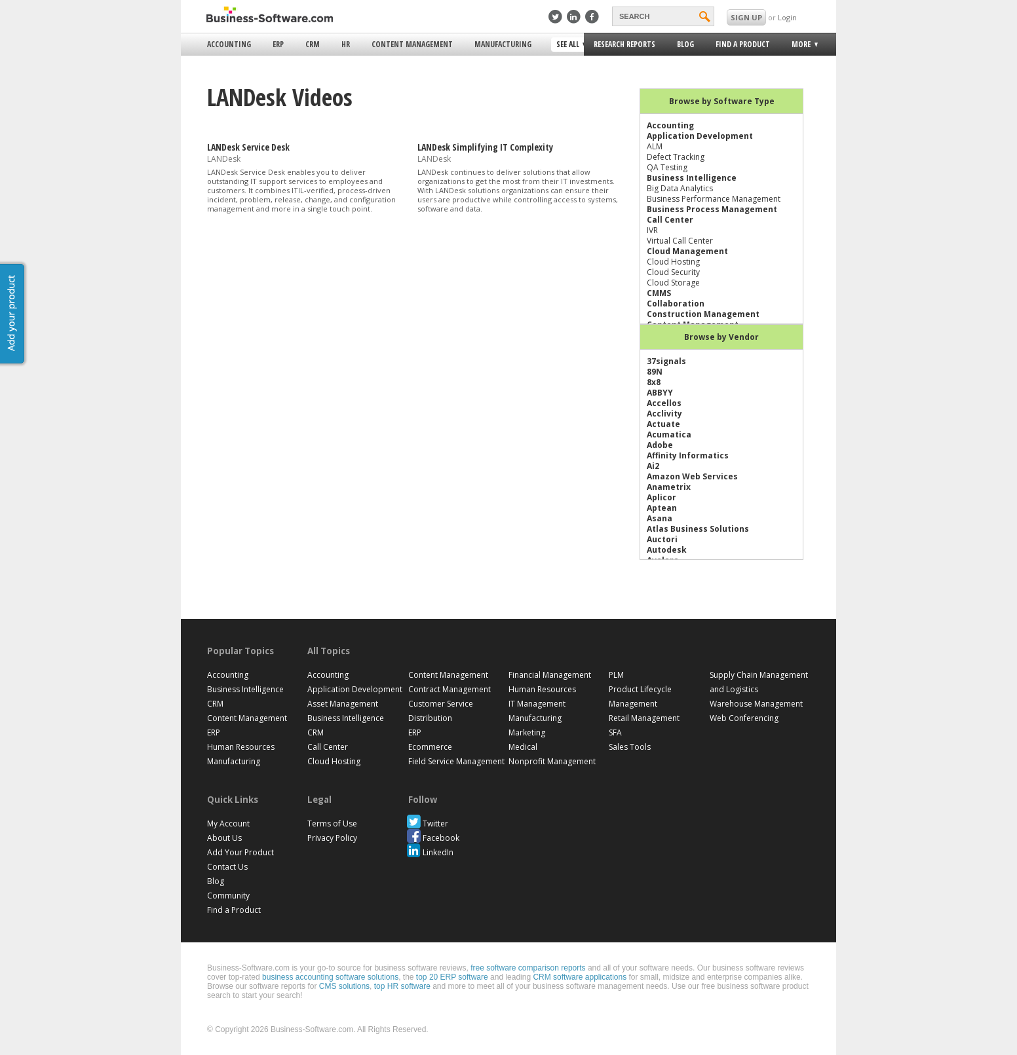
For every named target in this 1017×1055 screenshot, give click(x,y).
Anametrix (669, 486)
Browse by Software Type (722, 101)
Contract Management (449, 689)
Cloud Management (687, 251)
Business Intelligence (692, 177)
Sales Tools (630, 746)
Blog (685, 44)
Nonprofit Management (552, 761)
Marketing (526, 732)
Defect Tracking (675, 156)
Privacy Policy (332, 837)
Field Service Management (456, 761)
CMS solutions (344, 986)
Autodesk (667, 549)
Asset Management (342, 703)
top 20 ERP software (452, 977)
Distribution (430, 718)
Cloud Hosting (673, 261)
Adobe (660, 445)
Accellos (664, 403)
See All (569, 45)
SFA (615, 732)
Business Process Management (712, 209)
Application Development (700, 135)
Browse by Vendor (721, 336)
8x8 (654, 382)
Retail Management (644, 718)
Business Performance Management (713, 198)
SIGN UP (746, 17)
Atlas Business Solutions (698, 528)
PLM (616, 674)
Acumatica (669, 434)
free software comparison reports (527, 967)
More (800, 46)
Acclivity (664, 413)
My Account (228, 823)
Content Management (412, 44)
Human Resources (241, 746)
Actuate (663, 424)
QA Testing (667, 167)
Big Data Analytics (680, 188)
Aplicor (661, 497)
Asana (659, 518)
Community (228, 895)
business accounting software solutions (330, 977)
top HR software (402, 986)
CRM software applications (579, 977)
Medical (522, 746)
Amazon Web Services (692, 476)
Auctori (662, 539)
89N (654, 371)
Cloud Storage (673, 282)
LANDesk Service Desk (248, 147)
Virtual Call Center (680, 240)
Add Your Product (240, 852)
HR (345, 44)
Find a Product (743, 44)
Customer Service (440, 703)
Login (787, 17)
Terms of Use (332, 823)
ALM (654, 146)
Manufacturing (502, 44)
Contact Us (227, 866)
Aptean (662, 507)
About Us (224, 837)
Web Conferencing (744, 718)
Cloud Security (673, 272)
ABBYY (660, 392)
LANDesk (223, 158)
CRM (312, 44)
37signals (666, 361)
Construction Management (703, 314)
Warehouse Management (756, 703)
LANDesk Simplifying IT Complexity (485, 147)
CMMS (659, 293)
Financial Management (549, 674)
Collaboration (675, 303)
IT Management (537, 703)
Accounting (229, 44)
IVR (652, 230)
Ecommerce (430, 746)
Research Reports (624, 44)
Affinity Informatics (688, 455)
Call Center (670, 219)
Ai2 (653, 466)
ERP (278, 44)
